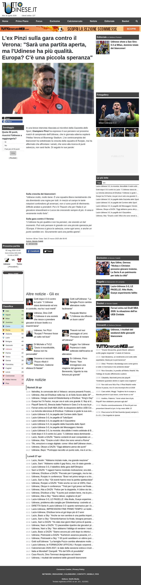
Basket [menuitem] (125, 21)
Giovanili (101, 325)
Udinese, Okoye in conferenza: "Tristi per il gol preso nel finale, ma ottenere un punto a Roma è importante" (83, 486)
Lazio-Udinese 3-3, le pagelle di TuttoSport (52, 417)
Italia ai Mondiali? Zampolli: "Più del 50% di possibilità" (58, 551)
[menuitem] (136, 21)
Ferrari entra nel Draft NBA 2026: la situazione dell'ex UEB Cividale (64, 408)
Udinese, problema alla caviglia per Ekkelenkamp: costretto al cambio (65, 502)
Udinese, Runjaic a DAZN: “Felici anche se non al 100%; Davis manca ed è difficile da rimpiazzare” (79, 483)
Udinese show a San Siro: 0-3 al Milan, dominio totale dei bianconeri (124, 45)
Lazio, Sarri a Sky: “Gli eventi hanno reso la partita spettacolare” (62, 480)
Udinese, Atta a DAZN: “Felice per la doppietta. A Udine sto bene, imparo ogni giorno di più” (75, 489)
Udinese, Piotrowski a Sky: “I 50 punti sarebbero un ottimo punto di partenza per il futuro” (74, 538)
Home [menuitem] (5, 21)
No (6, 145)
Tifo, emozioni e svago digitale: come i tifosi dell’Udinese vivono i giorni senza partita (72, 443)
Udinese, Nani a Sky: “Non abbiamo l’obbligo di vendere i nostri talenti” (66, 528)
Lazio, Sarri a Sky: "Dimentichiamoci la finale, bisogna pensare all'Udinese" (68, 519)
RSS (97, 574)
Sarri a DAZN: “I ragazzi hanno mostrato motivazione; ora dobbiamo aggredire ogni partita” (75, 470)
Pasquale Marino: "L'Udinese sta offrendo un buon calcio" (81, 316)
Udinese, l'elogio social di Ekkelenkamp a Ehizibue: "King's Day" (62, 398)
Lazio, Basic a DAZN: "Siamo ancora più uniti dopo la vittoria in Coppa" (66, 532)
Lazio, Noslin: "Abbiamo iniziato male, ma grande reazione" (60, 460)
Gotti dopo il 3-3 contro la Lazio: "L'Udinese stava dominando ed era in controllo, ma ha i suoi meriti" (80, 434)
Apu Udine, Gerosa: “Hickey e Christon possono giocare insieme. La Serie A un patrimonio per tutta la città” (124, 269)
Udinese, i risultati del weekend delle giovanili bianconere (59, 558)
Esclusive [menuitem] (55, 21)
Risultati (13, 158)
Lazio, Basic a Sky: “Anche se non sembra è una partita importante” (64, 515)
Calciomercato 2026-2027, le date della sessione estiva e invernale (64, 548)
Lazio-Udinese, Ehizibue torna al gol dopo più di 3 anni (58, 512)
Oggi (99, 183)
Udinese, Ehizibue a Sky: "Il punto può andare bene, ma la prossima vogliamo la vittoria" (74, 493)
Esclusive (102, 258)
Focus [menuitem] (39, 21)
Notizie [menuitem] (93, 21)
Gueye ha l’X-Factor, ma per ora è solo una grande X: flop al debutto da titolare (69, 401)
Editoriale (102, 37)
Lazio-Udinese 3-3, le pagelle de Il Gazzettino (53, 421)
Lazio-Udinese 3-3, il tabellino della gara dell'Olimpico (57, 467)
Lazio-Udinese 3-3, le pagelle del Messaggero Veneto (57, 427)
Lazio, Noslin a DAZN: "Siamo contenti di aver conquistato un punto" (64, 437)
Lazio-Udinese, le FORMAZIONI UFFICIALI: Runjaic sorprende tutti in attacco (69, 545)
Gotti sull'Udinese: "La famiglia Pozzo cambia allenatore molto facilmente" (67, 541)
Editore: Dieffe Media (70, 579)
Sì (5, 142)
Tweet (48, 251)
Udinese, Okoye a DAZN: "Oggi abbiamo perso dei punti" (59, 447)
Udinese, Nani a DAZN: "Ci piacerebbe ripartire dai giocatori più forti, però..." (68, 525)
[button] (13, 153)
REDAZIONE (58, 574)
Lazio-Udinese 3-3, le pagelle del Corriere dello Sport (57, 414)
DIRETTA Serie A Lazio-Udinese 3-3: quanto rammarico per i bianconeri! (66, 506)
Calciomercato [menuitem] (74, 21)
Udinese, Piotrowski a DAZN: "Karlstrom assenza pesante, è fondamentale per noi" (71, 535)
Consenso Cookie (64, 569)
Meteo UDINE (13, 274)
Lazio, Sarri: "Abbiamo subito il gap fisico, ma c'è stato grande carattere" (66, 463)
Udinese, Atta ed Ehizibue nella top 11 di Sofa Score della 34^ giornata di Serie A (70, 395)
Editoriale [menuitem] (109, 21)
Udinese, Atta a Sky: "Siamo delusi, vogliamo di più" (56, 496)
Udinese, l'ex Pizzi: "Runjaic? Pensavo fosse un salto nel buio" (46, 333)
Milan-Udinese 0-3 (107, 123)
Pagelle (100, 282)
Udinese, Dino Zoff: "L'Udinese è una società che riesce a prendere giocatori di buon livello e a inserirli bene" (42, 319)
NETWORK (46, 574)
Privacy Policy (78, 569)
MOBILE (90, 574)
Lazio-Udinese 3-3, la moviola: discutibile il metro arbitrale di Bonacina (65, 430)
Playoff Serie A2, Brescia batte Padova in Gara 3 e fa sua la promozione (66, 404)
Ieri (104, 183)
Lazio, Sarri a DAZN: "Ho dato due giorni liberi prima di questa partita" (65, 522)
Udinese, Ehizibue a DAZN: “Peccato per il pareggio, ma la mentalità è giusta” (69, 473)
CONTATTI (81, 574)
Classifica (8, 306)
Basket (100, 303)
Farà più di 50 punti (12, 149)
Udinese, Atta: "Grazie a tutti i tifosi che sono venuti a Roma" (61, 440)
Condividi (33, 251)
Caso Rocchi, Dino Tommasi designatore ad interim (56, 554)
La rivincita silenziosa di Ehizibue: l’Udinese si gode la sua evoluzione (65, 411)
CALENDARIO (70, 574)
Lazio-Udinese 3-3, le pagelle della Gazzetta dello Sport (58, 424)
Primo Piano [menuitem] (22, 21)
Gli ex (35, 239)
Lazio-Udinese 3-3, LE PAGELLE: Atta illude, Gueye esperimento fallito (66, 499)
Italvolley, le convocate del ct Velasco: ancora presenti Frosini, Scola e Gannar (69, 391)
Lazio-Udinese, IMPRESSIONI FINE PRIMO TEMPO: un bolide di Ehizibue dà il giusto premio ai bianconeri (83, 509)
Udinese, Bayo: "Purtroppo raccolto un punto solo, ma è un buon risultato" (67, 450)
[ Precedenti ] (13, 267)
